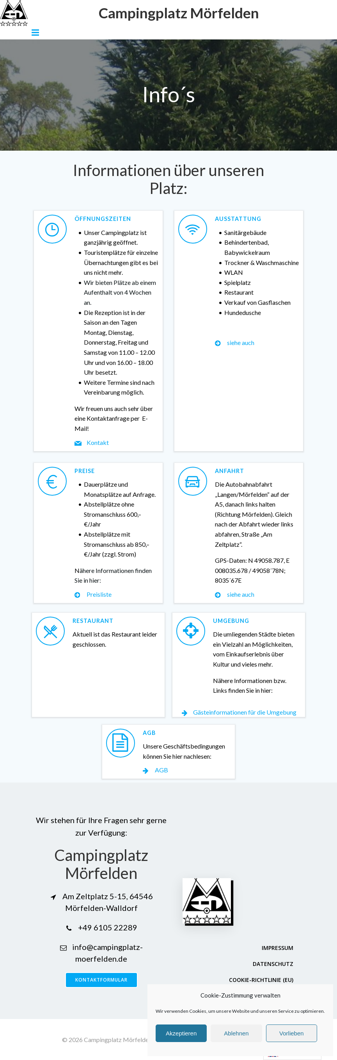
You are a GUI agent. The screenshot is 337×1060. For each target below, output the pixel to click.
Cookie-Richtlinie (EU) (261, 980)
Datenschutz (273, 964)
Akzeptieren (181, 1033)
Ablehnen (236, 1033)
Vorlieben (291, 1033)
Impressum (277, 948)
